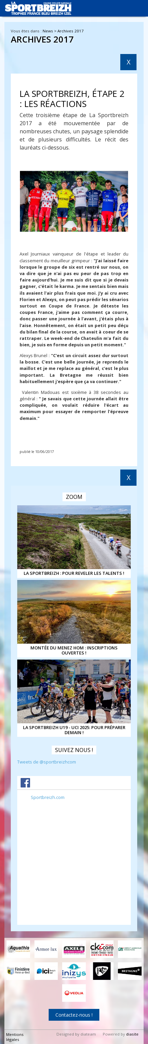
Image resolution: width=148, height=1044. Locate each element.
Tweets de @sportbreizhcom (46, 762)
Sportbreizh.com (48, 797)
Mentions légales (15, 1037)
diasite (132, 1034)
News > (50, 30)
